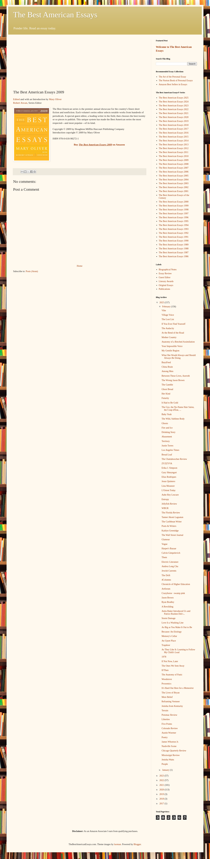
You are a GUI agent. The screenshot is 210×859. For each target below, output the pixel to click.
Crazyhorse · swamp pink (173, 593)
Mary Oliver (55, 99)
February (166, 306)
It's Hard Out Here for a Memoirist (178, 688)
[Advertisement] (79, 64)
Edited (16, 99)
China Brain (167, 367)
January (166, 770)
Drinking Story (168, 432)
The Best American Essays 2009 (174, 160)
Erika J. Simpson (169, 468)
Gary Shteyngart (169, 472)
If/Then (165, 670)
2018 (162, 799)
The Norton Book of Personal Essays (176, 80)
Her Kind (166, 393)
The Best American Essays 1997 (174, 213)
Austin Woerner (169, 733)
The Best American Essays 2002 (174, 187)
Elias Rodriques (169, 477)
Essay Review (165, 273)
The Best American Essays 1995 (174, 221)
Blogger (137, 844)
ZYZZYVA (167, 463)
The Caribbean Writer (172, 521)
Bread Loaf (167, 454)
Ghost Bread (167, 389)
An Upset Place (169, 640)
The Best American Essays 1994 (174, 225)
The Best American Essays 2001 (174, 191)
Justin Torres (167, 445)
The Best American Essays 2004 (174, 179)
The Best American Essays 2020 (174, 117)
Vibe (164, 310)
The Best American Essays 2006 (174, 172)
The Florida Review (171, 512)
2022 (162, 780)
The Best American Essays (55, 14)
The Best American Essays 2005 (174, 175)
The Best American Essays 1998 (174, 209)
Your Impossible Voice (172, 346)
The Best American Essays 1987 (174, 252)
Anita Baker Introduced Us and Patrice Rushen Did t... (176, 612)
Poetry (165, 737)
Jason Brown (168, 597)
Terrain (165, 710)
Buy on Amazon (99, 144)
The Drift (166, 575)
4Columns (166, 580)
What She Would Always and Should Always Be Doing (179, 356)
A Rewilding (167, 606)
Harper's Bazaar (169, 548)
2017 (162, 803)
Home (79, 266)
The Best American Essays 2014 (174, 140)
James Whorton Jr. (170, 742)
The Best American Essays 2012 (174, 148)
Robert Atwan (20, 102)
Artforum (166, 589)
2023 (162, 775)
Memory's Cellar (169, 636)
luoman (117, 844)
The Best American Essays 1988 (174, 248)
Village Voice (168, 315)
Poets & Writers (169, 526)
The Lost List (168, 319)
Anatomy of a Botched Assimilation (178, 342)
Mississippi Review (171, 755)
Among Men (167, 371)
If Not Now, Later (170, 661)
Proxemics (166, 683)
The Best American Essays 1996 (174, 217)
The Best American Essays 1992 (174, 233)
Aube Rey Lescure (170, 495)
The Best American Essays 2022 (174, 109)
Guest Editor (164, 277)
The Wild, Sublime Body (173, 419)
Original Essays (166, 285)
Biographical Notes (168, 269)
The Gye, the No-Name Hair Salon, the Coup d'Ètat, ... (178, 408)
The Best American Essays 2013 (174, 144)
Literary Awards (166, 281)
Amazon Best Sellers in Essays (173, 84)
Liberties (166, 719)
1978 (164, 657)
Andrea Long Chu (170, 566)
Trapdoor (166, 645)
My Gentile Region (170, 350)
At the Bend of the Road (173, 333)
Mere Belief (167, 697)
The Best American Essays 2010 (174, 156)
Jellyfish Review (169, 504)
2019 (162, 794)
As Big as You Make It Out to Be (177, 627)
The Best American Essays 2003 (174, 183)
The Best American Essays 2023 (174, 105)
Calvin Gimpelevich (171, 553)
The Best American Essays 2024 (174, 101)
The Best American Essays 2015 (174, 136)
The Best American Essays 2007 (174, 168)
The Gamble (167, 384)
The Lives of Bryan (170, 692)
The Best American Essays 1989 (174, 244)
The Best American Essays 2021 (174, 113)
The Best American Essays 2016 (174, 133)
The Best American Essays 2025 (174, 97)
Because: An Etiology (172, 631)
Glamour (166, 539)
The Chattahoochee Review (174, 459)
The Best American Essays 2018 (174, 125)
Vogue (165, 544)
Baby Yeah (167, 414)
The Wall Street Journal (172, 535)
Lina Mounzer (168, 486)
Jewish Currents (169, 571)
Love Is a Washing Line (172, 622)
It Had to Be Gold (170, 402)
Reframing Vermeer (171, 701)
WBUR (165, 508)
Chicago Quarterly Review (174, 750)
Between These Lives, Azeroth (176, 376)
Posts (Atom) (32, 271)
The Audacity (168, 328)
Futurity (165, 398)
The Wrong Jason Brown (173, 380)
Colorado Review (170, 728)
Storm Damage (168, 618)
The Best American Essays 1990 (174, 240)
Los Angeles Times (170, 450)
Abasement (167, 436)
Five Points (167, 724)
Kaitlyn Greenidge (170, 530)
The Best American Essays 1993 (174, 229)
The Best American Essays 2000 (174, 201)
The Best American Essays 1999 (174, 205)
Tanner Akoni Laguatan (172, 517)
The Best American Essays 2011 (174, 152)
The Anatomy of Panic (172, 674)
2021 (162, 785)
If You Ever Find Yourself (173, 324)
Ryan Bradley (168, 602)
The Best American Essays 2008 (174, 164)
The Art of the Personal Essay (172, 77)
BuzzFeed (166, 362)
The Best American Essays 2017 (174, 129)
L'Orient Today (169, 490)
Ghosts (165, 423)
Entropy (165, 499)
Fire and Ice (167, 428)
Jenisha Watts (168, 759)
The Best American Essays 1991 (174, 237)
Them (164, 557)
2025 (162, 302)
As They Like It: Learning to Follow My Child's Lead (178, 651)
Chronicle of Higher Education (176, 584)
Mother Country (169, 337)
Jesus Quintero (168, 481)
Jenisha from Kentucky (172, 706)
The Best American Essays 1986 (174, 256)
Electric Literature (170, 562)
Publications (164, 289)
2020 (162, 789)
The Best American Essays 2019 (174, 121)
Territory (166, 441)
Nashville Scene (169, 746)
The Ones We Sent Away (173, 666)
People (165, 764)
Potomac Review (169, 715)
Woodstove (167, 679)
